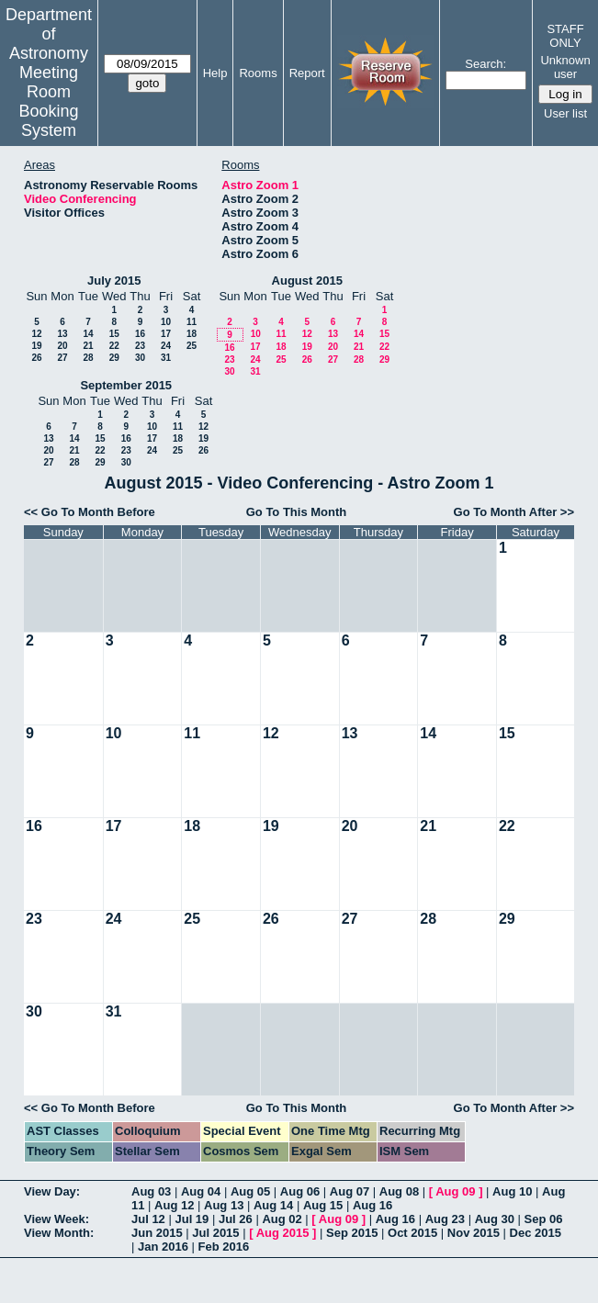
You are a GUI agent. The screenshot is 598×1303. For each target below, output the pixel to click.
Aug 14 (273, 1205)
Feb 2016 (224, 1246)
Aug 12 (174, 1205)
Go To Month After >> (514, 512)
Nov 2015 (473, 1233)
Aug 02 (281, 1219)
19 (36, 346)
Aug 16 (372, 1205)
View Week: (56, 1219)
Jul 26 (236, 1219)
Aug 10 (512, 1191)
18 (191, 334)
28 (88, 358)
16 (140, 334)
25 (191, 346)
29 (114, 358)
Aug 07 (349, 1191)
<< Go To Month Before (89, 512)
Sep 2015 (352, 1233)
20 (62, 346)
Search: (485, 64)
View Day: (52, 1191)
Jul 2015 (215, 1233)
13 (62, 334)
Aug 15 (323, 1205)
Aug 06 (300, 1191)
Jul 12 (148, 1219)
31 (166, 358)
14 (88, 334)
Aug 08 (399, 1191)
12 (36, 334)
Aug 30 (494, 1219)
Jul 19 (192, 1219)
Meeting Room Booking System (48, 101)
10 (166, 322)
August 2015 (307, 280)
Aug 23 (445, 1219)
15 (114, 334)
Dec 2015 (535, 1233)
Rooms (257, 73)
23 (140, 346)
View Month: (59, 1233)
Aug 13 (223, 1205)
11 (191, 322)
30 (140, 358)
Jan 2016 (163, 1246)
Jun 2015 (157, 1233)
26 (36, 358)
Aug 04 (200, 1191)
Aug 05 (250, 1191)
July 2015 (114, 280)
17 (166, 334)
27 (62, 358)
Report (307, 73)
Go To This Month (296, 512)
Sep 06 (544, 1219)
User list (565, 113)
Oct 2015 (412, 1233)
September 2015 (126, 385)
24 (166, 346)
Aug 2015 (283, 1233)
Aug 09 (455, 1191)
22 (114, 346)
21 (88, 346)
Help (215, 73)
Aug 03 (151, 1191)
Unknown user (565, 67)
